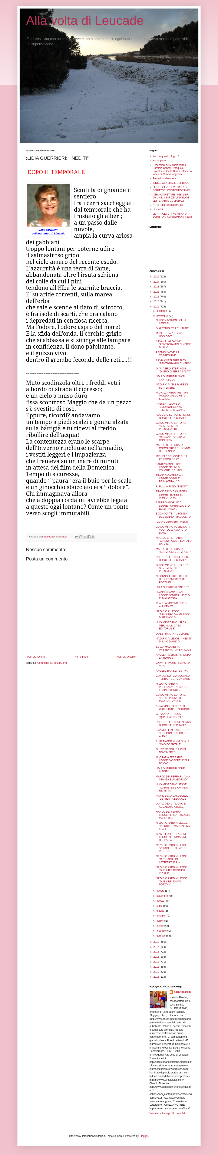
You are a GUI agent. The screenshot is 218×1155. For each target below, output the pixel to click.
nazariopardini (182, 991)
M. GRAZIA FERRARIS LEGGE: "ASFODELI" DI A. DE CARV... (173, 760)
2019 (156, 306)
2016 (156, 951)
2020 (156, 301)
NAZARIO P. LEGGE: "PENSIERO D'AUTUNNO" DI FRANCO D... (173, 614)
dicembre (162, 310)
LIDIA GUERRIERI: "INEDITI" (172, 587)
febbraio (161, 930)
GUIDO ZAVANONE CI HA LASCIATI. (171, 322)
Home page (81, 656)
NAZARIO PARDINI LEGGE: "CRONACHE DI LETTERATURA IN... (172, 859)
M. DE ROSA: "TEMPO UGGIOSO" (169, 335)
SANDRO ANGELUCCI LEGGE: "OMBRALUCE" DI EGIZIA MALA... (173, 505)
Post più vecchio (126, 656)
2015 (156, 956)
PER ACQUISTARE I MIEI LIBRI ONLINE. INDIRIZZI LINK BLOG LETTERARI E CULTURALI (171, 197)
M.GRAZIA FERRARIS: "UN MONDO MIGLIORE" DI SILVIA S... (172, 395)
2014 (156, 961)
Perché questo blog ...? (166, 156)
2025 (156, 276)
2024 (156, 281)
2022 (156, 291)
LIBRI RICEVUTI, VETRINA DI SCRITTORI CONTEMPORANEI (171, 189)
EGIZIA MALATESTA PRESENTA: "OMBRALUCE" (174, 648)
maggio (161, 915)
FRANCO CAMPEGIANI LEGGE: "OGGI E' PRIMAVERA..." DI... (169, 478)
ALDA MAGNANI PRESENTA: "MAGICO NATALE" (173, 743)
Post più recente (36, 656)
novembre (162, 316)
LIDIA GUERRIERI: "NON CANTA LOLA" (170, 378)
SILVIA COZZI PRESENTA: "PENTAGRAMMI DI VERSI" (173, 362)
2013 (156, 966)
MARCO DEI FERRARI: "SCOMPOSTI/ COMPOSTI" (173, 550)
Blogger (143, 1136)
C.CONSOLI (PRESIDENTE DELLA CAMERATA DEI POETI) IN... (172, 579)
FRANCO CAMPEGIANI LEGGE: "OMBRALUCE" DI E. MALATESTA (173, 595)
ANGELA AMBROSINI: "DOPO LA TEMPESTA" (173, 656)
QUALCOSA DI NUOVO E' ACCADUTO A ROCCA (171, 805)
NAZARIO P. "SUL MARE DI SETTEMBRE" (172, 386)
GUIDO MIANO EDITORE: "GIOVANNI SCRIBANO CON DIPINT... (171, 437)
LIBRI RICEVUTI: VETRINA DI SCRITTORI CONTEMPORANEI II (172, 215)
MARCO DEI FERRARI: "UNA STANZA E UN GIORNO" (173, 778)
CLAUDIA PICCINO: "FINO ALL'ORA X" (171, 605)
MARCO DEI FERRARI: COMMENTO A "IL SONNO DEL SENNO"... (173, 448)
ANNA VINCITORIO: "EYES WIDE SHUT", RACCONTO (173, 708)
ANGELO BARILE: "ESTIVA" (172, 670)
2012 (156, 971)
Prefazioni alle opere (164, 178)
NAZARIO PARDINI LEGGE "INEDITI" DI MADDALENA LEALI (173, 825)
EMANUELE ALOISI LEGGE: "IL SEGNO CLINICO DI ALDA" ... (172, 733)
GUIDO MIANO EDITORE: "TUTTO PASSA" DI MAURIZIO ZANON (171, 697)
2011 (156, 976)
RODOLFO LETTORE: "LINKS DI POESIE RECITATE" (173, 416)
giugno (160, 910)
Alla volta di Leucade (85, 20)
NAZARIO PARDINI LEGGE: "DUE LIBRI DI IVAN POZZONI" (172, 881)
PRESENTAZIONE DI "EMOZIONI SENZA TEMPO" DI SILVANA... (171, 406)
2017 (156, 946)
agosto (160, 900)
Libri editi (158, 209)
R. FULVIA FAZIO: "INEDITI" (172, 486)
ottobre (160, 890)
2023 (156, 286)
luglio (159, 905)
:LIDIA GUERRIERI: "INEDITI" (173, 521)
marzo (160, 925)
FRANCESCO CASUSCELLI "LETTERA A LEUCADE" (172, 797)
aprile (160, 920)
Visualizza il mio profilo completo (167, 1113)
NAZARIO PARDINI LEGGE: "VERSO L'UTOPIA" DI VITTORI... (172, 848)
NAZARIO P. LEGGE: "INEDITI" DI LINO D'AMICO (174, 640)
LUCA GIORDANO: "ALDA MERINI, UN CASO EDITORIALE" (171, 625)
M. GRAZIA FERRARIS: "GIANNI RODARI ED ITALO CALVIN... (174, 541)
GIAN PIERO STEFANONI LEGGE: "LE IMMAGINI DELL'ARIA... (171, 837)
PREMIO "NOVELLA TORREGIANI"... (167, 354)
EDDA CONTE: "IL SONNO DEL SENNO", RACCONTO (173, 515)
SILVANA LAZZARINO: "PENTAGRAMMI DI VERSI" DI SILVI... (173, 344)
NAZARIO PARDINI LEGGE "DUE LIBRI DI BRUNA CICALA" (172, 870)
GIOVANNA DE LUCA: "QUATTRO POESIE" (169, 715)
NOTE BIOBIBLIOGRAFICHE (169, 205)
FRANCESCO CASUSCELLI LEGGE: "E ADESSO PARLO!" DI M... (172, 494)
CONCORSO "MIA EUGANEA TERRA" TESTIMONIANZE (173, 677)
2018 (156, 941)
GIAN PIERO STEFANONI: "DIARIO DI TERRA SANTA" (173, 370)
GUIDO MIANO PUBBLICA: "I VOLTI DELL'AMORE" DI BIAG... (173, 529)
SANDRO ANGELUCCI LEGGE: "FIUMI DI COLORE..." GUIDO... (170, 467)
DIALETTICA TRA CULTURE (172, 328)
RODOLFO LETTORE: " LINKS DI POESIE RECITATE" (173, 559)
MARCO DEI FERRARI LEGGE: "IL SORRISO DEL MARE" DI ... (173, 814)
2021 (156, 296)
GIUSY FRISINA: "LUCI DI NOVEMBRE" (171, 751)
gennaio (161, 935)
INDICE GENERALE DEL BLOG (171, 182)
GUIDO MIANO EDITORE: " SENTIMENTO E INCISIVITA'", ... (172, 568)
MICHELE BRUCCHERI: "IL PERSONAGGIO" (172, 458)
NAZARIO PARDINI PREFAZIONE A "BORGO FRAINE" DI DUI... (172, 686)
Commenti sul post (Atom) (52, 662)
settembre (162, 895)
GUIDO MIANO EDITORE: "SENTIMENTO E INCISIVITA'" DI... (171, 426)
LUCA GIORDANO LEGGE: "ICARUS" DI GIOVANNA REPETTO (172, 787)
